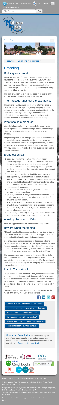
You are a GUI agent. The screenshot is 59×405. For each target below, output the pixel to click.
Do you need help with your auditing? (22, 317)
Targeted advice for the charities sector (23, 313)
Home (4, 378)
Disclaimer (30, 378)
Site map (42, 378)
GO (39, 11)
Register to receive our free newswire (22, 326)
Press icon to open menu (11, 40)
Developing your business (28, 61)
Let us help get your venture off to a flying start (26, 308)
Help (36, 378)
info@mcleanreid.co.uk (11, 8)
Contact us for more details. (29, 343)
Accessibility (21, 378)
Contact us (11, 378)
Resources (10, 61)
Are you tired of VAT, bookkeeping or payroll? (25, 321)
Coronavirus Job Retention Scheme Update (25, 304)
